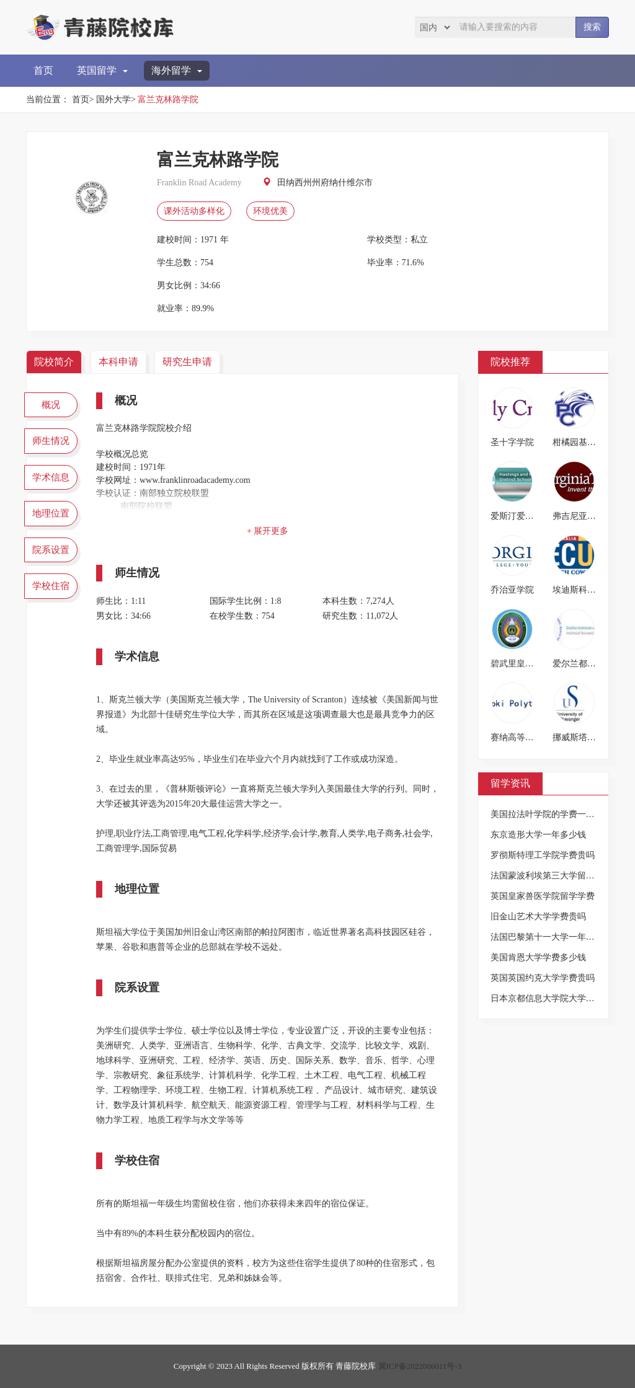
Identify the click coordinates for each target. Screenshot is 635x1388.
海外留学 (176, 70)
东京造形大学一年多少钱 (538, 834)
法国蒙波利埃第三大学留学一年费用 (560, 875)
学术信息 (50, 477)
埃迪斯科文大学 (583, 590)
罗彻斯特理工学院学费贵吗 (543, 855)
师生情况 (50, 441)
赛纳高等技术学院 (525, 737)
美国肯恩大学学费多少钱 (538, 957)
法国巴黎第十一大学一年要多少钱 (556, 937)
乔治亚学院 (512, 590)
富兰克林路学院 (168, 99)
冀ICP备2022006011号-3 (420, 1366)
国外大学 (113, 99)
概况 (51, 405)
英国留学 (102, 70)
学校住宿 (50, 586)
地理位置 (50, 513)
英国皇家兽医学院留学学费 (543, 896)
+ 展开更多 (267, 531)
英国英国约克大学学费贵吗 (543, 978)
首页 (43, 70)
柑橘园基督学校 (583, 442)
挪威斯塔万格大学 (587, 737)
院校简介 (54, 361)
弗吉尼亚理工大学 (587, 516)
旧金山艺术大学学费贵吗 (538, 916)
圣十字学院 (512, 442)
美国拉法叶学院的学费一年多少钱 (556, 814)
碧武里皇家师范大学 (530, 663)
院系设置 (50, 550)
